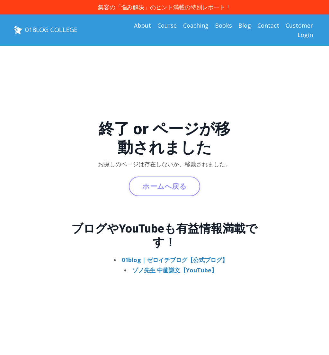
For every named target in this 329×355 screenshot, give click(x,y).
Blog (244, 25)
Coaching (196, 25)
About (142, 25)
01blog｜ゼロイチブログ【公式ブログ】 (175, 260)
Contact (268, 25)
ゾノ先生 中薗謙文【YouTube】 (174, 270)
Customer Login (299, 30)
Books (223, 25)
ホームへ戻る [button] (164, 186)
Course (167, 25)
